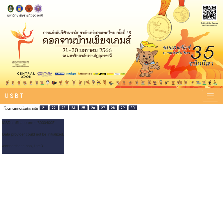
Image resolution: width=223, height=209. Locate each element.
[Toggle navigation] (210, 96)
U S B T (14, 95)
